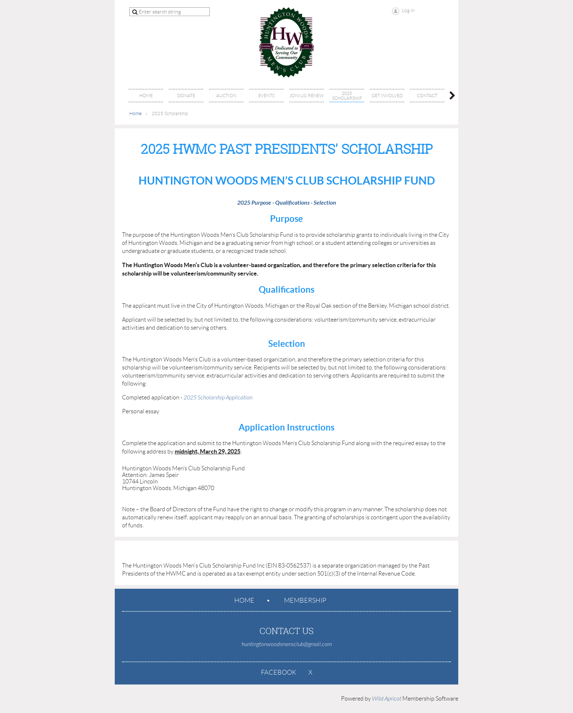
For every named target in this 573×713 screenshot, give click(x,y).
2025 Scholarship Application (218, 397)
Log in (408, 10)
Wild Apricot (386, 698)
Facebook (278, 672)
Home (135, 113)
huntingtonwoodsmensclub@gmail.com (287, 644)
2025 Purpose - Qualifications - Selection (286, 202)
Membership (305, 600)
